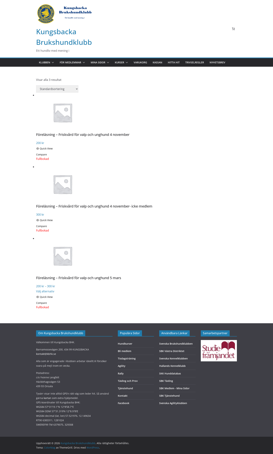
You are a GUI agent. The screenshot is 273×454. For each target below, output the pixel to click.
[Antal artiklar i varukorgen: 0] (233, 28)
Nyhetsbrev (217, 62)
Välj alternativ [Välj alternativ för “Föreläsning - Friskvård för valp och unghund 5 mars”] (45, 291)
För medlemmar (70, 62)
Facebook (123, 403)
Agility (121, 366)
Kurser (119, 62)
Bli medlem (124, 351)
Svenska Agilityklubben (173, 403)
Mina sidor (98, 62)
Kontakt (123, 395)
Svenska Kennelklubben (173, 358)
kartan (47, 398)
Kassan (157, 62)
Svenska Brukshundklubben (176, 343)
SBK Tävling (166, 381)
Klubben (44, 62)
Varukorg (140, 62)
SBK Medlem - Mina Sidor (174, 388)
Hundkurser (125, 343)
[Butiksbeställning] (57, 89)
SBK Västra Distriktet (171, 351)
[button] (52, 62)
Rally (121, 373)
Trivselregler (194, 62)
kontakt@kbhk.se (46, 354)
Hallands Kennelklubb (172, 366)
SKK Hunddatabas (170, 373)
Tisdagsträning (127, 358)
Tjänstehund (125, 388)
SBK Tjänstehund (169, 395)
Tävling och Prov (128, 381)
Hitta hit (174, 62)
